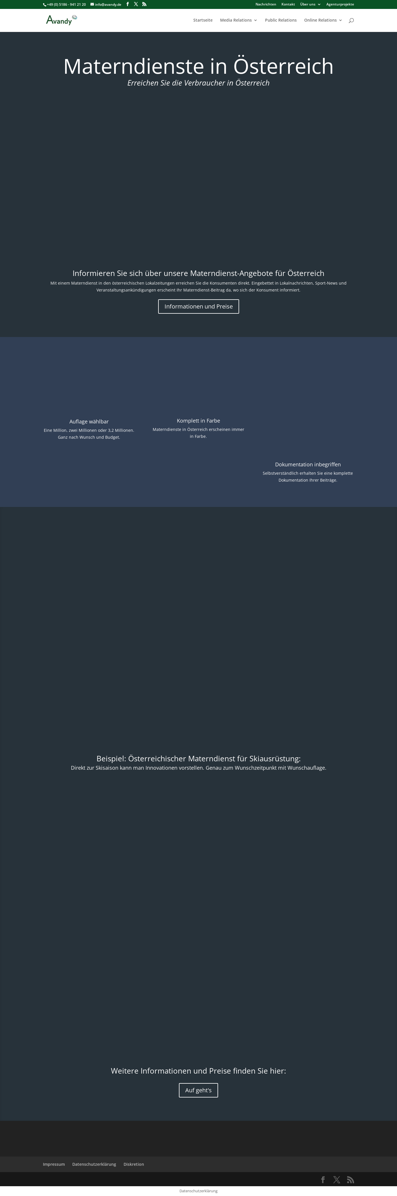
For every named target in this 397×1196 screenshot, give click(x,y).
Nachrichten (266, 5)
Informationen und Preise (199, 306)
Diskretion (134, 1164)
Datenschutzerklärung (94, 1164)
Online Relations (320, 20)
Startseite (203, 20)
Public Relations (281, 20)
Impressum (54, 1164)
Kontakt (288, 5)
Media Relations (236, 20)
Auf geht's (198, 1090)
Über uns (307, 5)
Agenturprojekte (340, 5)
